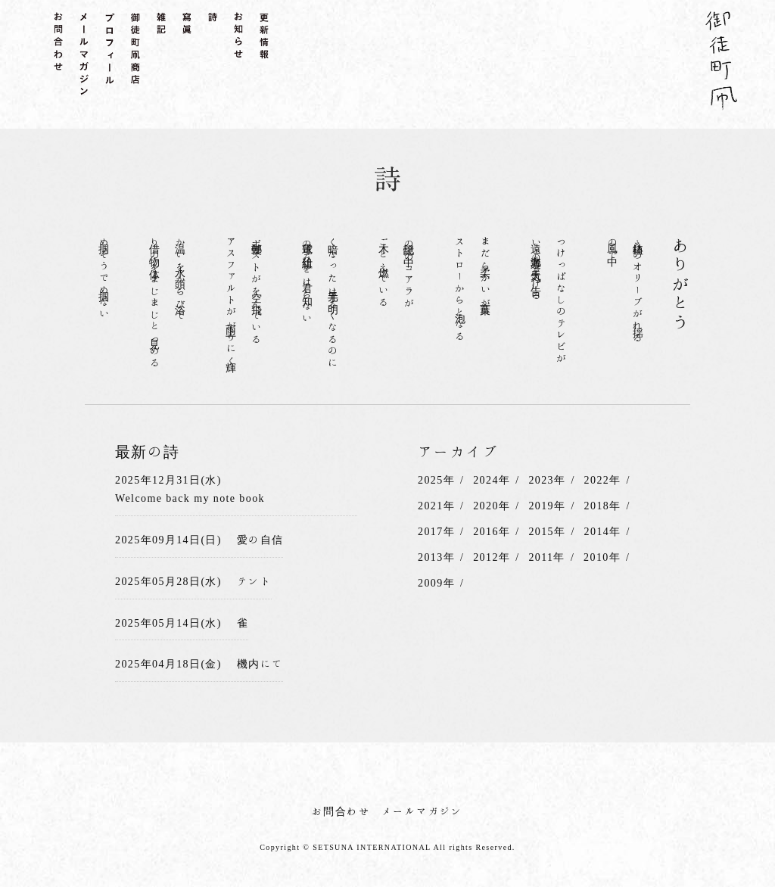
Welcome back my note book (190, 498)
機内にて (260, 663)
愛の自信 (260, 539)
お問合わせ (341, 811)
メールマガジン (422, 811)
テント (254, 581)
